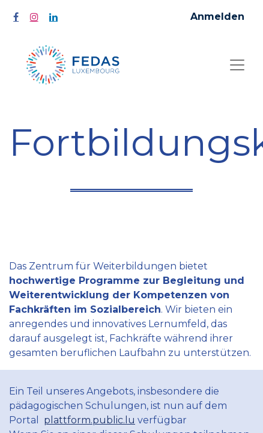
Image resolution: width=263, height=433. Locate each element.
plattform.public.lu (89, 420)
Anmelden (217, 16)
